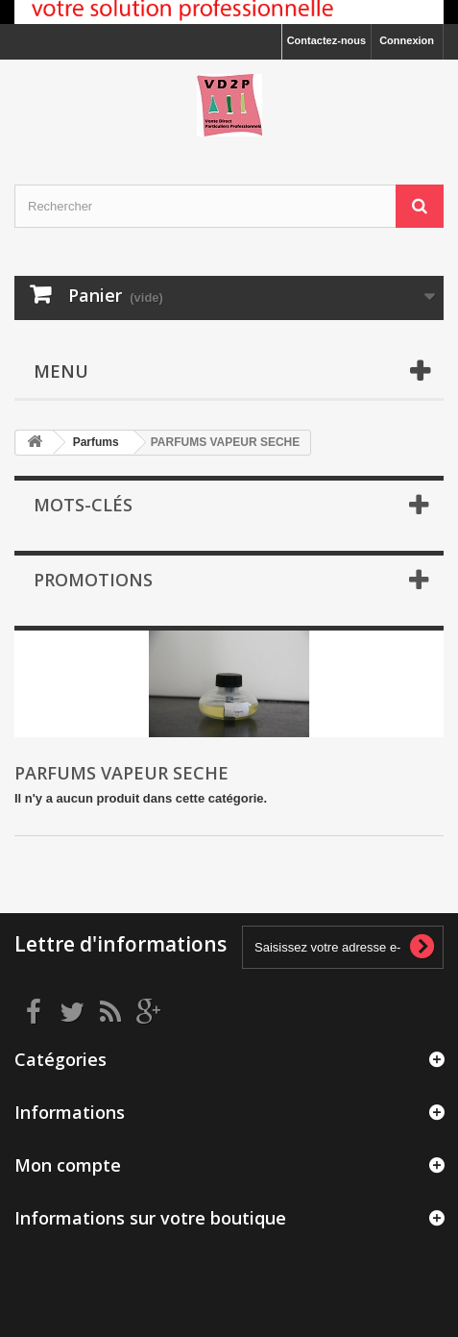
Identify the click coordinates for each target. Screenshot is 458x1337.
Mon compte (67, 1164)
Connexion (406, 40)
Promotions (93, 579)
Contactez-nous (327, 40)
